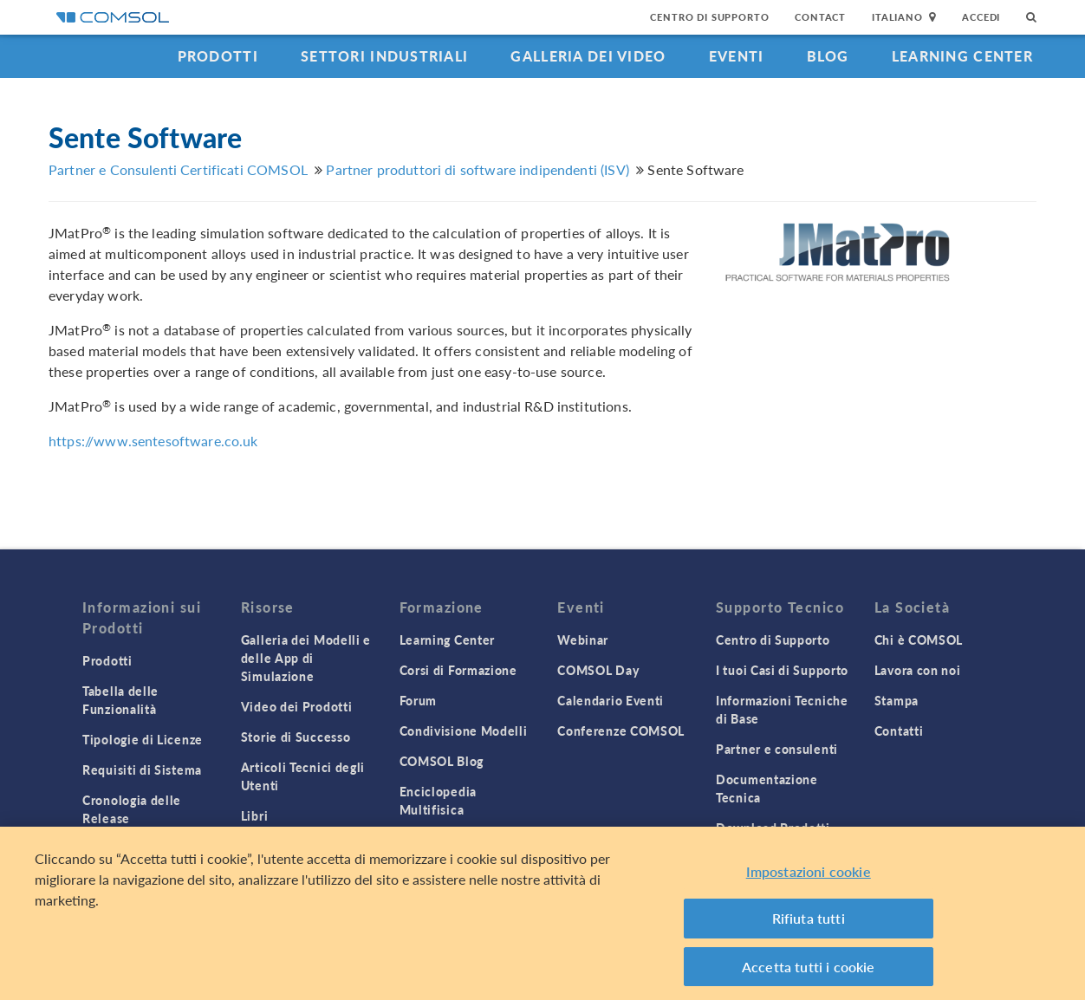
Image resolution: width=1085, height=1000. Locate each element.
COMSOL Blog (442, 760)
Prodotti (218, 56)
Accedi (981, 16)
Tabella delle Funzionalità (120, 700)
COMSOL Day (598, 670)
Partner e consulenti (777, 748)
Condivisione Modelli (464, 730)
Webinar (582, 639)
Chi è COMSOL (918, 639)
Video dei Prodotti (297, 706)
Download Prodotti (773, 827)
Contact (820, 16)
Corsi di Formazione (458, 670)
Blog (828, 56)
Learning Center (962, 56)
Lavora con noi (917, 670)
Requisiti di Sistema (142, 769)
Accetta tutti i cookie (808, 972)
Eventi (736, 56)
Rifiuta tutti (808, 923)
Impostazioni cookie (808, 876)
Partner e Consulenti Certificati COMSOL (178, 169)
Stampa (896, 700)
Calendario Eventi (610, 700)
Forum (419, 700)
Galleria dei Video (588, 56)
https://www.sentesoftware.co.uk (153, 441)
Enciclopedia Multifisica (438, 800)
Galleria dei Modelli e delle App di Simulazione (306, 658)
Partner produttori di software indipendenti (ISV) (477, 169)
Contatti (899, 730)
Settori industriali (384, 56)
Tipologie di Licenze (142, 739)
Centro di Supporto (709, 16)
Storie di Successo (296, 736)
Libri (255, 815)
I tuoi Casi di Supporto (782, 670)
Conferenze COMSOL (621, 730)
